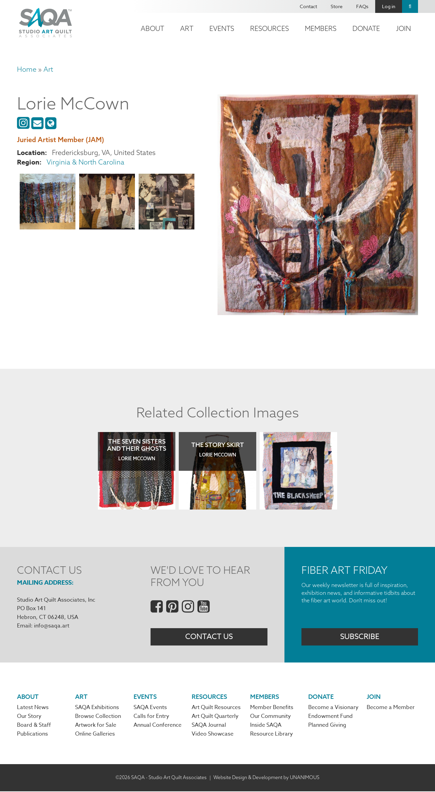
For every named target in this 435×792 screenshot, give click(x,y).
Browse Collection (98, 717)
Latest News (33, 708)
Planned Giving (327, 726)
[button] (47, 203)
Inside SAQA (265, 726)
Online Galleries (95, 735)
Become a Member (391, 708)
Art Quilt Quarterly (215, 717)
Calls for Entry (151, 717)
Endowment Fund (330, 717)
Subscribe (359, 637)
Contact (308, 6)
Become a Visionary (333, 708)
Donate (366, 28)
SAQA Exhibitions (97, 708)
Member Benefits (271, 708)
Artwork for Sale (95, 726)
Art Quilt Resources (216, 708)
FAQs (362, 6)
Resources (269, 28)
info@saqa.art (51, 626)
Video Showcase (212, 735)
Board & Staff (34, 726)
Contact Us (209, 637)
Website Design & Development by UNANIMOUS (266, 778)
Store (337, 6)
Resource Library (271, 735)
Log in (388, 6)
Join (403, 28)
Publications (32, 735)
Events (221, 28)
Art (186, 28)
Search (410, 6)
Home (26, 69)
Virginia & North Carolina (85, 162)
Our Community (270, 717)
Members (320, 28)
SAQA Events (150, 708)
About (152, 28)
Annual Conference (157, 726)
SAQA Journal (209, 726)
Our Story (29, 717)
